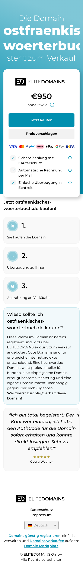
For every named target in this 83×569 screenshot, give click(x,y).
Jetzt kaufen (41, 120)
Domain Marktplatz (41, 546)
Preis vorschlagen (41, 134)
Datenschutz (41, 510)
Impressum (42, 515)
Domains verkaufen (47, 541)
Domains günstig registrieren (35, 536)
